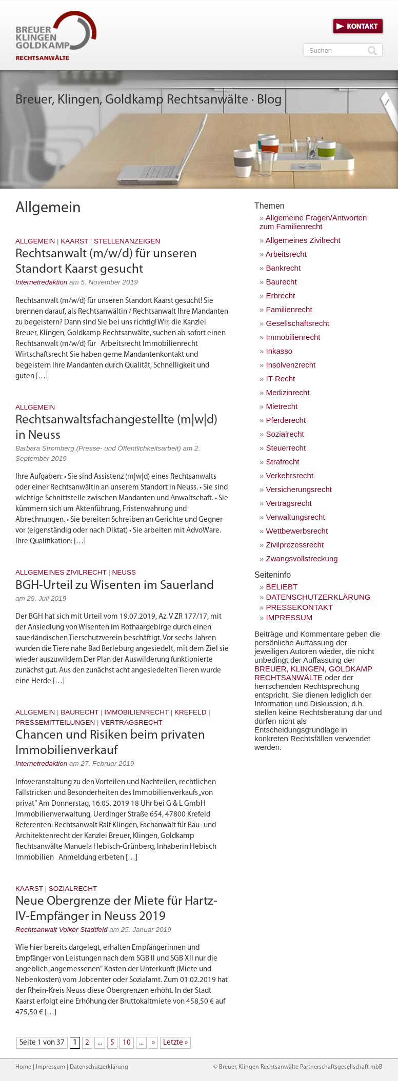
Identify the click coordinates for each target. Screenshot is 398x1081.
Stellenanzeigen (127, 241)
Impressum (289, 617)
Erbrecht (280, 295)
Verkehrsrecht (290, 475)
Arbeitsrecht (286, 254)
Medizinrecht (288, 392)
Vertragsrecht (132, 722)
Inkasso (279, 350)
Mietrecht (282, 406)
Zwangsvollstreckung (302, 558)
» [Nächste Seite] (153, 1043)
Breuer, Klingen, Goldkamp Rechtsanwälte (313, 673)
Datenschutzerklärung (318, 597)
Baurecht (79, 712)
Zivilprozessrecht (295, 544)
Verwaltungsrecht (295, 517)
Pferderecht (286, 420)
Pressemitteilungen (55, 722)
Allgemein (35, 241)
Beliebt (282, 586)
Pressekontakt (299, 607)
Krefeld (190, 712)
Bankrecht (283, 267)
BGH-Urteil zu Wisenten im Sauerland (114, 585)
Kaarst (74, 241)
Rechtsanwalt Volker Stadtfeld (61, 929)
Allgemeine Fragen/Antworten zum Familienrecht (313, 222)
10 (127, 1043)
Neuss (124, 572)
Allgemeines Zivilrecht (61, 572)
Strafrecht (283, 461)
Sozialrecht (73, 888)
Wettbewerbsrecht (297, 530)
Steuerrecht (286, 447)
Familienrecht (289, 309)
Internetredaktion (41, 282)
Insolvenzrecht (291, 364)
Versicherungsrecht (299, 489)
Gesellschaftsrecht (297, 323)
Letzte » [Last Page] (175, 1043)
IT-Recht (280, 378)
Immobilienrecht (136, 712)
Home (23, 1067)
